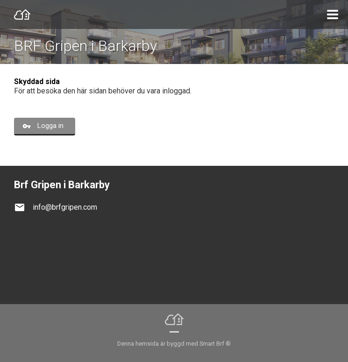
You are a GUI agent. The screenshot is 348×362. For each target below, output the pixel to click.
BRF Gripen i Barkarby (85, 46)
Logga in (50, 125)
